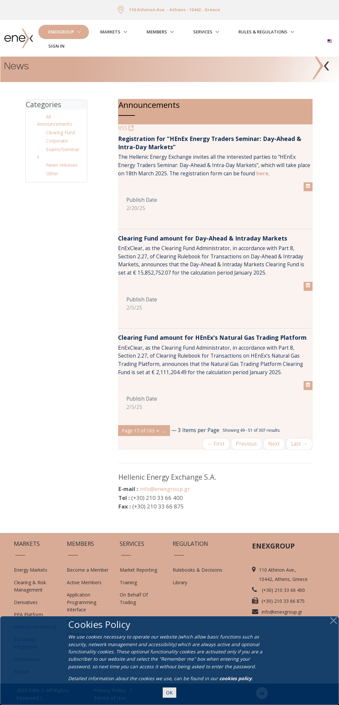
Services (202, 32)
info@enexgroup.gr (165, 489)
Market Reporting (138, 570)
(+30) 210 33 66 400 (283, 590)
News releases (61, 165)
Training (128, 582)
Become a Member (87, 570)
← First (216, 443)
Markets (110, 32)
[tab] (56, 105)
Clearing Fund (60, 132)
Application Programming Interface (85, 602)
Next (274, 443)
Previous (246, 443)
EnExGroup (61, 32)
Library (180, 582)
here (262, 173)
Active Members (84, 582)
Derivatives (26, 602)
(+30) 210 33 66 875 (283, 601)
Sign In (56, 46)
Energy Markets (30, 570)
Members (157, 32)
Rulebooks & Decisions (197, 570)
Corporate (57, 141)
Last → (299, 443)
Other (52, 173)
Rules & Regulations (262, 32)
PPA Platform (28, 614)
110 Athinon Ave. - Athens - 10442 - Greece (174, 10)
